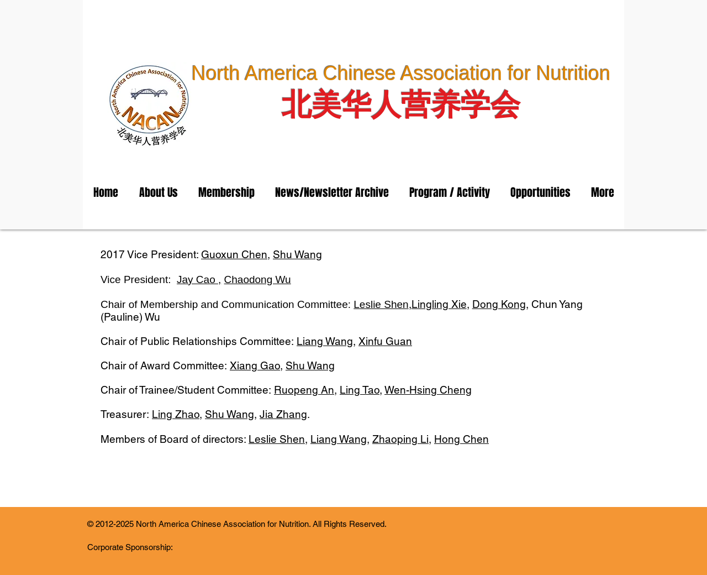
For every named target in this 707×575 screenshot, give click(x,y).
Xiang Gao (255, 365)
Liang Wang (325, 341)
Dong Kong (499, 304)
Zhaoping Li (400, 439)
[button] (158, 192)
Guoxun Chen (234, 254)
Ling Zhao (175, 414)
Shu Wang (297, 254)
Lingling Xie (439, 304)
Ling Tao (359, 390)
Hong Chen (461, 439)
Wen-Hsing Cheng (428, 390)
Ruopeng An (304, 390)
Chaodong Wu (257, 279)
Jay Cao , (199, 279)
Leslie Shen (381, 304)
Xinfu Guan (385, 341)
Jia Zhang (283, 414)
